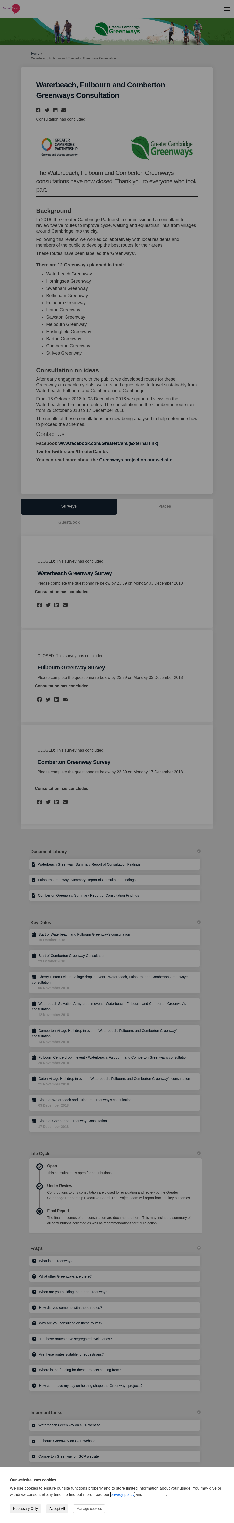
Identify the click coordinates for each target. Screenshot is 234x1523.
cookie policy (155, 1494)
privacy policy (123, 1494)
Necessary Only (25, 1509)
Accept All (57, 1509)
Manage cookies (89, 1509)
